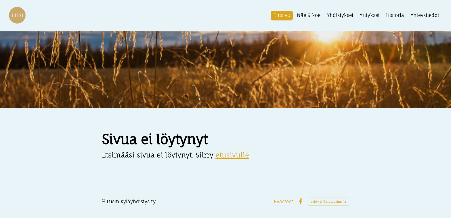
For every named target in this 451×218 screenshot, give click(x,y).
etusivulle (232, 155)
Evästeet (283, 201)
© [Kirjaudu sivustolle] (104, 201)
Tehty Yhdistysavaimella (328, 201)
